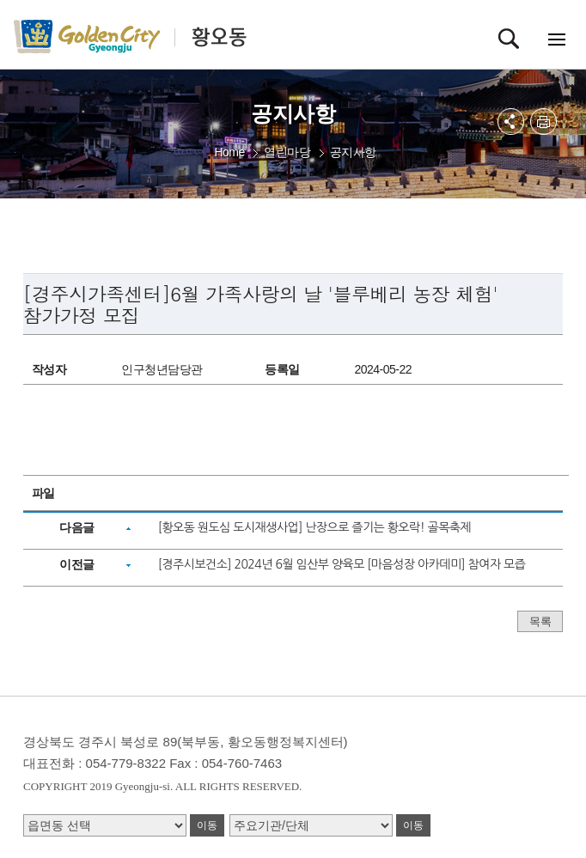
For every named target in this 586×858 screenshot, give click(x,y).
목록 (540, 621)
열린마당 (287, 152)
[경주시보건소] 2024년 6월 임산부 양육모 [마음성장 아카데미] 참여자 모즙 (341, 564)
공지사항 (353, 152)
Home (229, 152)
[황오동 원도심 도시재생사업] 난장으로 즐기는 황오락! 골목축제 (314, 527)
